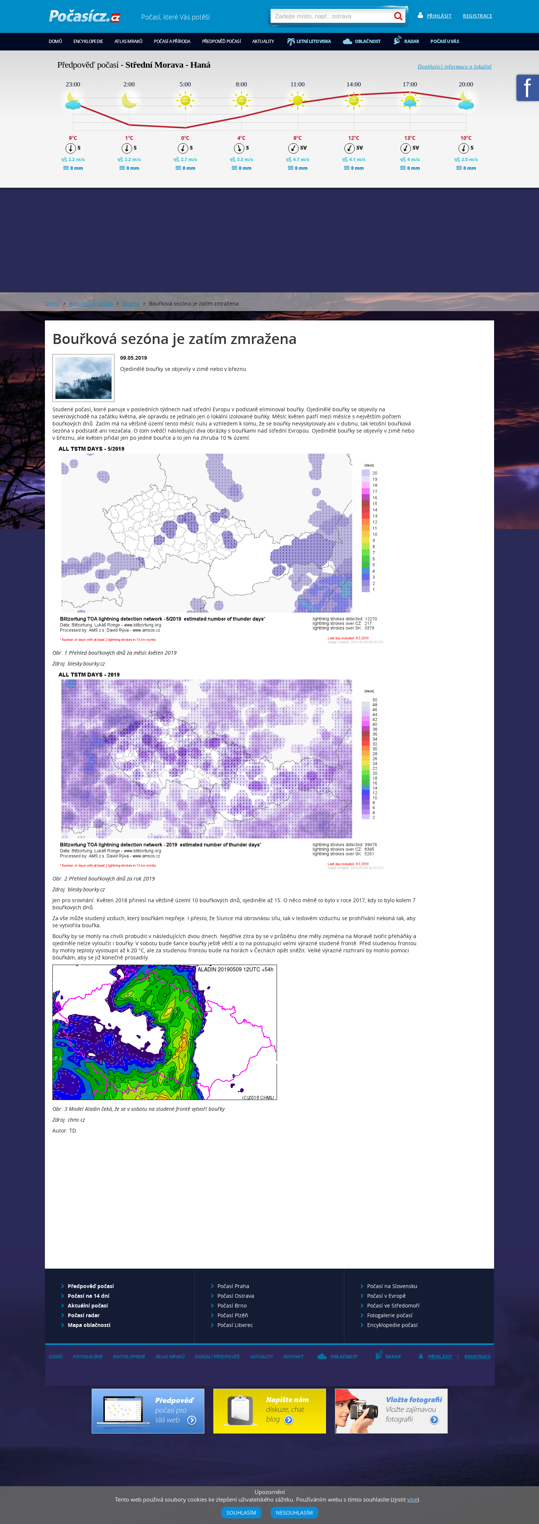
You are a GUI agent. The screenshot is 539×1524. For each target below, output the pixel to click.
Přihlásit (439, 16)
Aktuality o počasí (91, 303)
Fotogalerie (88, 1357)
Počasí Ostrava (235, 1295)
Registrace (477, 16)
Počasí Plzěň (232, 1315)
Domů (55, 41)
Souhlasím (241, 1512)
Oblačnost (368, 41)
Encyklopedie (88, 41)
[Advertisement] (269, 240)
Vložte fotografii (391, 1411)
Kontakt (293, 1357)
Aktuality (263, 41)
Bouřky (131, 303)
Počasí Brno (232, 1305)
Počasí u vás (444, 41)
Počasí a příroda (172, 41)
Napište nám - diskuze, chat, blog (269, 1411)
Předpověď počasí (221, 41)
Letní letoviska (313, 41)
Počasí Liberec (235, 1324)
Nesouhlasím (294, 1512)
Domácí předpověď (217, 1357)
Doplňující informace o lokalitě (455, 67)
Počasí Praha (233, 1286)
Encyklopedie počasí (392, 1324)
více (412, 1499)
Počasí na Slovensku (392, 1286)
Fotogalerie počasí (389, 1315)
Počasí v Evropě (386, 1295)
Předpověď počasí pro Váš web (148, 1411)
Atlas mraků (128, 41)
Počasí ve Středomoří (393, 1305)
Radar (411, 41)
